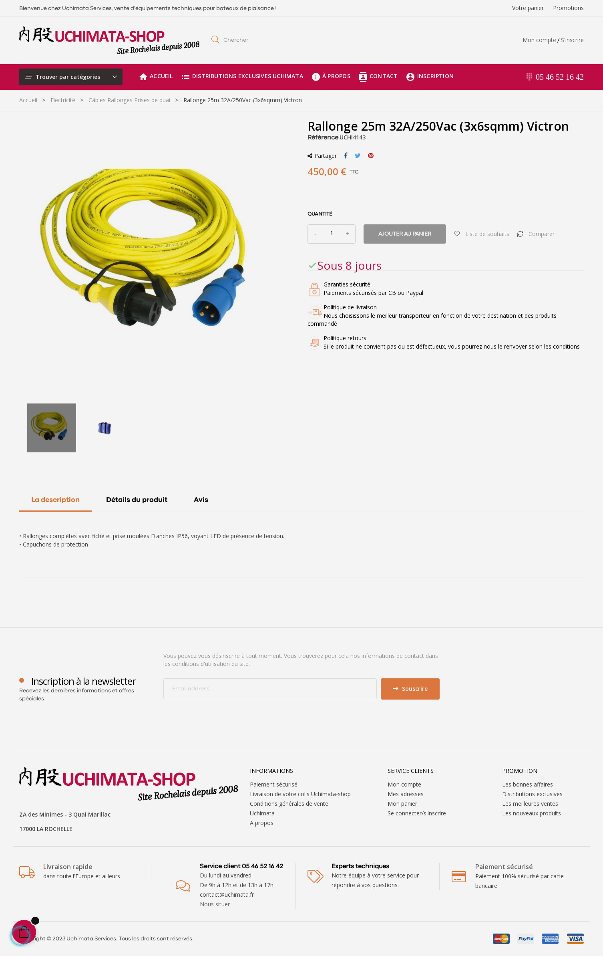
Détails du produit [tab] (136, 500)
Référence (323, 138)
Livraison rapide (67, 866)
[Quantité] (332, 234)
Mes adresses (406, 794)
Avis (201, 500)
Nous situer (215, 904)
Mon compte (539, 40)
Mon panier (402, 803)
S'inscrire (572, 40)
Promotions (568, 8)
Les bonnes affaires (527, 784)
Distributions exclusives (532, 794)
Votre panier (528, 8)
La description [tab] (55, 500)
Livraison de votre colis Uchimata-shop (300, 794)
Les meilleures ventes (530, 803)
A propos (261, 823)
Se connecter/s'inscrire (417, 813)
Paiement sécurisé (273, 784)
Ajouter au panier (404, 234)
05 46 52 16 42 (560, 77)
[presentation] (230, 715)
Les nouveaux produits (531, 813)
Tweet (358, 155)
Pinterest (371, 155)
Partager (346, 155)
